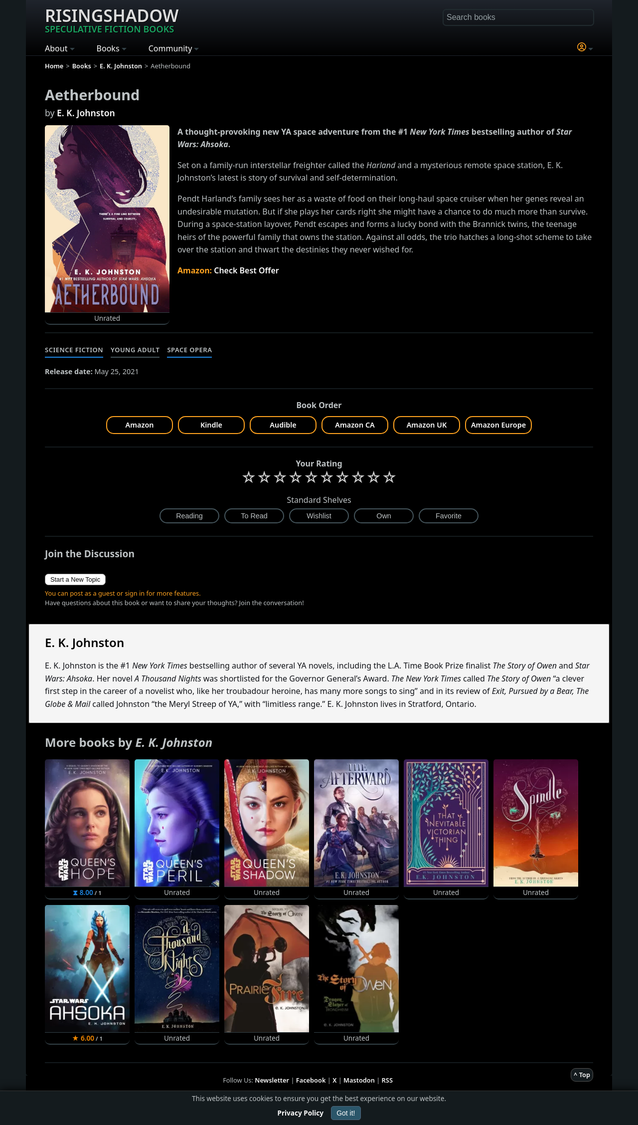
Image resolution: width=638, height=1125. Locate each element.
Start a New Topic (75, 579)
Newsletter (272, 1080)
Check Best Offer (246, 270)
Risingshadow (111, 19)
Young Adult (135, 349)
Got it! (345, 1113)
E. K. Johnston (86, 113)
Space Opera (189, 349)
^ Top (582, 1074)
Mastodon (359, 1080)
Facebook (311, 1080)
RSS (387, 1080)
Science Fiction (74, 349)
